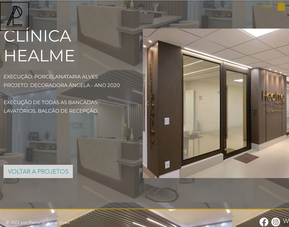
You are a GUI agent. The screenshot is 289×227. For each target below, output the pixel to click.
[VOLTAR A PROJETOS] (38, 171)
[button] (281, 6)
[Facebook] (264, 222)
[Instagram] (275, 222)
